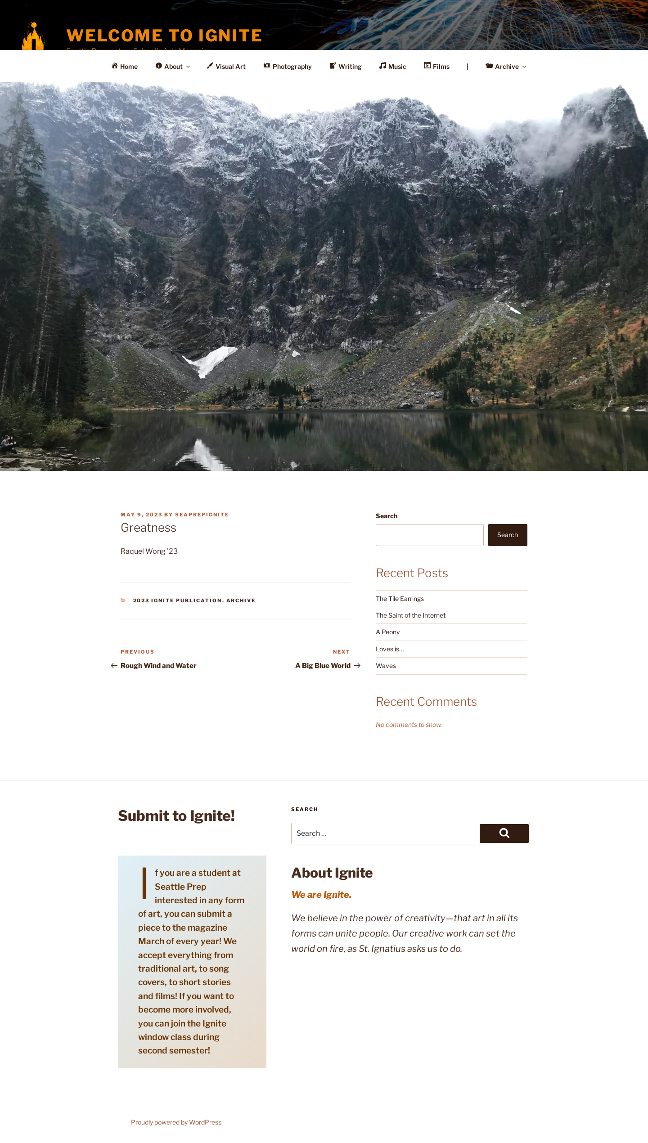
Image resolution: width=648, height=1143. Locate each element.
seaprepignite (202, 514)
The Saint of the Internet (411, 615)
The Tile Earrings (400, 598)
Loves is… (390, 649)
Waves (386, 665)
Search (386, 516)
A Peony (388, 632)
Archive (241, 600)
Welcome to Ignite (164, 35)
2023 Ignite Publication (177, 600)
